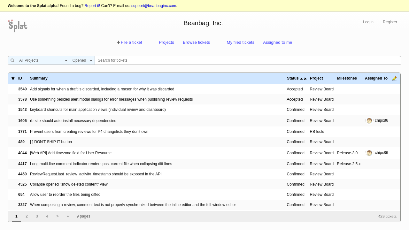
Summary (39, 78)
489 (21, 142)
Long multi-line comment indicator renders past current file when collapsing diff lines (101, 164)
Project (316, 78)
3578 (22, 99)
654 (21, 194)
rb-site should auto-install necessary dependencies (73, 121)
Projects (166, 42)
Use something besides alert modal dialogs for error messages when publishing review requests (111, 99)
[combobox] (42, 60)
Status (293, 78)
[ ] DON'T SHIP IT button (51, 142)
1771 (22, 132)
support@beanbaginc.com (153, 6)
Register (390, 22)
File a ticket (131, 42)
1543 (22, 109)
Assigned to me (277, 42)
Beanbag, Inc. (203, 23)
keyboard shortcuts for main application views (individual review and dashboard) (98, 109)
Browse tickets (196, 42)
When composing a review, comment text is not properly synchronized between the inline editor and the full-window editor (133, 205)
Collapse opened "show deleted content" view (69, 184)
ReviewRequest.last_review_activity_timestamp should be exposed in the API (96, 174)
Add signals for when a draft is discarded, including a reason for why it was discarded (102, 89)
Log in (368, 22)
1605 (22, 121)
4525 (22, 184)
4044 (22, 153)
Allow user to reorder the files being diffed (65, 194)
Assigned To (376, 78)
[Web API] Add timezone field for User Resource (71, 153)
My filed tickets (240, 42)
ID (20, 78)
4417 (22, 164)
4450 (22, 174)
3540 (22, 89)
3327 (22, 205)
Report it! (92, 6)
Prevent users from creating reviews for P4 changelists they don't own (89, 132)
